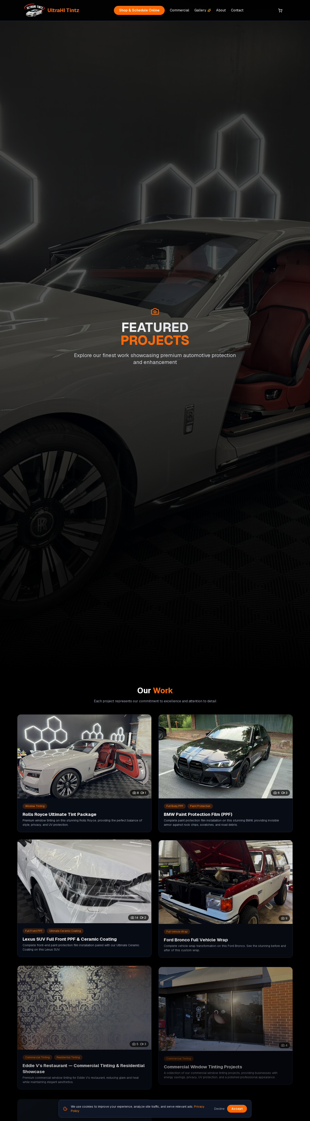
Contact (237, 10)
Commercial (179, 10)
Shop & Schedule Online (139, 10)
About (221, 10)
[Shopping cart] (280, 10)
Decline (219, 1109)
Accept (237, 1109)
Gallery (202, 10)
